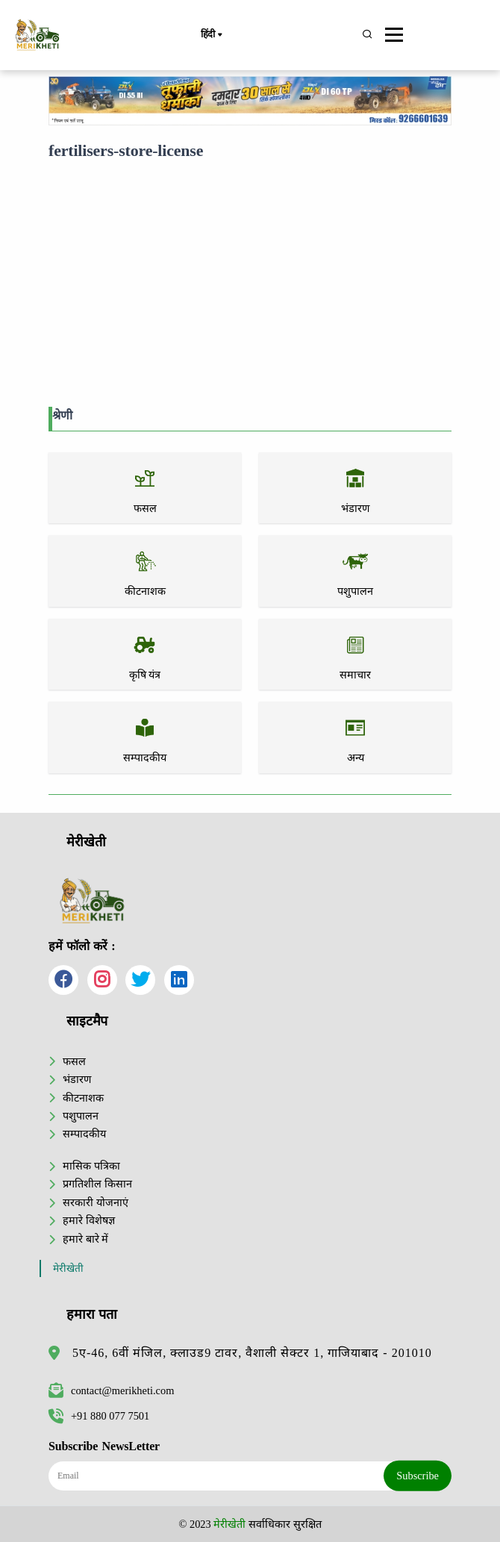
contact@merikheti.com (111, 1390)
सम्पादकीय (84, 1134)
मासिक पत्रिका (91, 1166)
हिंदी (211, 35)
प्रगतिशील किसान (97, 1184)
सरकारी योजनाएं (95, 1202)
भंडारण (77, 1079)
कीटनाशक (83, 1098)
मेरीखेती (68, 1268)
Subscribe (417, 1476)
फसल (74, 1061)
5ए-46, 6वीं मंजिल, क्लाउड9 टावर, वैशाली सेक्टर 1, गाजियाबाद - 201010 (252, 1352)
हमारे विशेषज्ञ (89, 1220)
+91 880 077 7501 (99, 1416)
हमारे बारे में (85, 1239)
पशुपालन (81, 1116)
